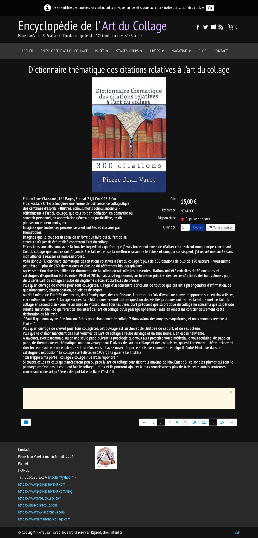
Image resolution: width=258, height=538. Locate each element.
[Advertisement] (125, 397)
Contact (221, 51)
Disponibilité (167, 218)
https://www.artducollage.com (40, 498)
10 (194, 422)
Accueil (28, 51)
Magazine (181, 51)
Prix (173, 198)
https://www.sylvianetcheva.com (41, 512)
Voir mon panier (220, 227)
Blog (203, 51)
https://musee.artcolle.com (37, 505)
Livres (157, 51)
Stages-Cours (129, 51)
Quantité (169, 226)
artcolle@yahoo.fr (61, 477)
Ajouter (197, 227)
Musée (102, 51)
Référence (169, 210)
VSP (237, 532)
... (161, 422)
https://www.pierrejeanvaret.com (41, 484)
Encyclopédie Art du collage (64, 51)
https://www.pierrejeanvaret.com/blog (45, 491)
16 (222, 422)
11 (204, 422)
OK (210, 8)
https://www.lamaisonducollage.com (44, 519)
